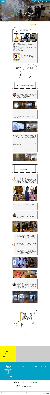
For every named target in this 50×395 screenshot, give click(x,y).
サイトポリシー (8, 372)
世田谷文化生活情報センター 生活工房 (4, 2)
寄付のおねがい (34, 0)
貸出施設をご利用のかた (40, 0)
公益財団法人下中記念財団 (28, 137)
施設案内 (23, 366)
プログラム (32, 366)
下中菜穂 (14, 43)
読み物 (36, 366)
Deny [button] (44, 393)
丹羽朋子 (14, 46)
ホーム (4, 21)
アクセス (42, 366)
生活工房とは (19, 366)
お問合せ (46, 366)
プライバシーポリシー (8, 371)
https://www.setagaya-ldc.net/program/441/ (27, 57)
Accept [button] (47, 393)
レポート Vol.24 (6, 21)
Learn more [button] (2, 393)
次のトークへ (26, 334)
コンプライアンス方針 (8, 373)
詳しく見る (4, 356)
